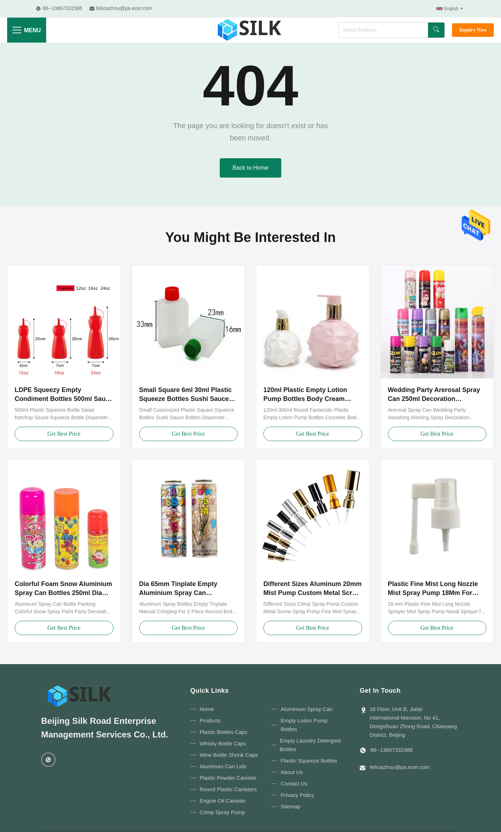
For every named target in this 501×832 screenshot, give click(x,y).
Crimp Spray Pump (222, 812)
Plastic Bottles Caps (223, 732)
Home (207, 709)
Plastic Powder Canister (228, 778)
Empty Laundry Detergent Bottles (310, 744)
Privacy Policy (297, 795)
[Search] (436, 30)
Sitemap (290, 806)
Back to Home (250, 168)
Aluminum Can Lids (223, 766)
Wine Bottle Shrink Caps (229, 755)
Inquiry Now (473, 30)
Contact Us (294, 783)
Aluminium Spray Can (306, 709)
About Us (292, 772)
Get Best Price (64, 434)
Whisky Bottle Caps (223, 743)
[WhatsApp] (48, 760)
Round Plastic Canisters (228, 789)
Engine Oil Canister (223, 801)
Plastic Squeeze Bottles (309, 761)
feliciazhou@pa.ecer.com (400, 767)
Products (210, 720)
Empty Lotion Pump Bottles (304, 724)
